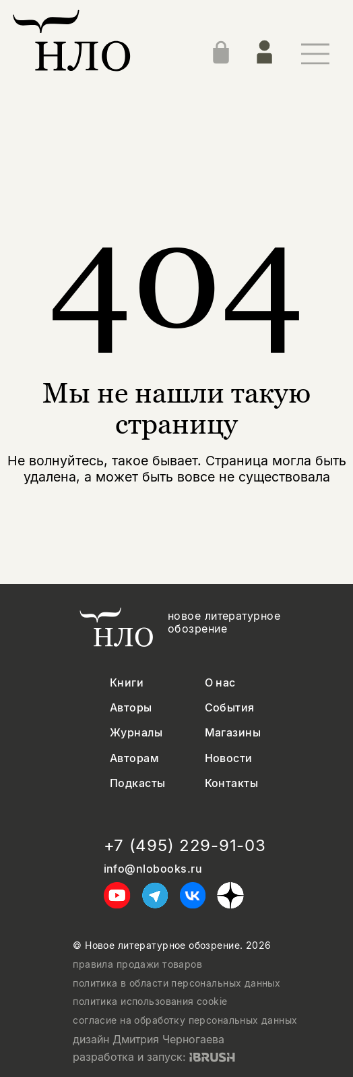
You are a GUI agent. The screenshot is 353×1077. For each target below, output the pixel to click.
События (230, 707)
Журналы (136, 732)
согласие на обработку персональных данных (185, 1020)
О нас (220, 682)
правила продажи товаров (137, 964)
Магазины (233, 732)
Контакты (232, 783)
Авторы (131, 707)
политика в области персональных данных (176, 983)
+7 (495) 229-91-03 (185, 845)
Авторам (134, 758)
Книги (126, 682)
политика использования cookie (150, 1001)
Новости (229, 758)
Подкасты (138, 783)
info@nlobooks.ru (153, 869)
